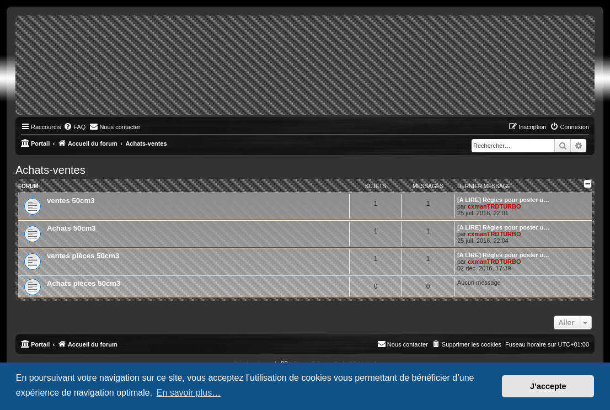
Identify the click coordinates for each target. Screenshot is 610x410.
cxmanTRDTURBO (494, 206)
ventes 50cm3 (71, 200)
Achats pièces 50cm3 (83, 283)
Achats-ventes (50, 170)
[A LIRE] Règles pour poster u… (503, 199)
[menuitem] (74, 127)
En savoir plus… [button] (189, 392)
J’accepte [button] (548, 386)
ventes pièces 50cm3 (83, 256)
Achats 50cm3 (71, 228)
